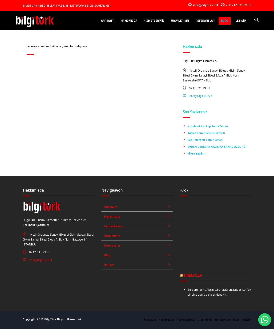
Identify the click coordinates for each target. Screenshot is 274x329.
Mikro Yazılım (196, 153)
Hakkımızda (129, 20)
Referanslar (205, 20)
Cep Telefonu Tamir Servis (205, 139)
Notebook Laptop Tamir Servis (207, 126)
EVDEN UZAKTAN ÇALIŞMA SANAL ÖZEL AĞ (216, 146)
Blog (224, 20)
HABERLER (193, 275)
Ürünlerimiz (180, 20)
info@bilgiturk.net (197, 96)
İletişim (240, 20)
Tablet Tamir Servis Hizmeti (206, 133)
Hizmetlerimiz (154, 20)
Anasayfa (107, 20)
